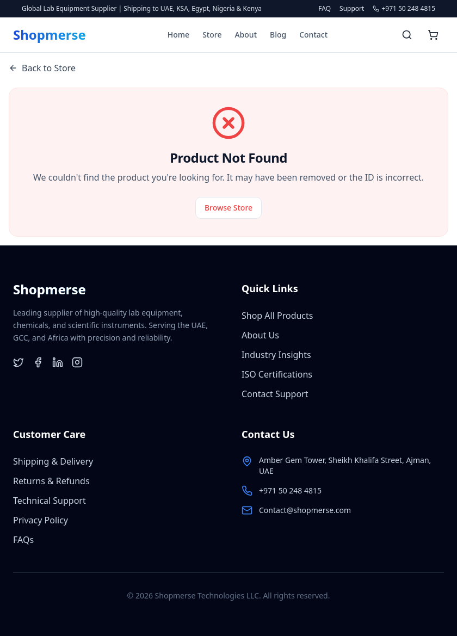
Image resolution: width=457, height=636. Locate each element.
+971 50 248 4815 (290, 490)
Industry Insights (276, 355)
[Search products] (407, 35)
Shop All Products (277, 316)
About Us (260, 335)
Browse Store (228, 207)
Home (178, 34)
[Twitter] (18, 362)
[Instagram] (77, 362)
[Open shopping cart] (433, 35)
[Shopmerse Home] (49, 35)
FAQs (23, 540)
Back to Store (42, 68)
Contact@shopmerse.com (305, 510)
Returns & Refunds (51, 481)
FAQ (324, 8)
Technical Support (49, 501)
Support (351, 8)
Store (211, 34)
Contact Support (275, 394)
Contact (313, 34)
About (245, 34)
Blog (278, 34)
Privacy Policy (40, 520)
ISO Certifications (277, 374)
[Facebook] (38, 362)
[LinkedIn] (57, 362)
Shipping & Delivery (53, 461)
